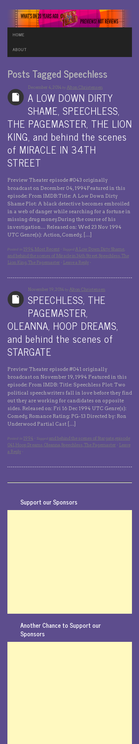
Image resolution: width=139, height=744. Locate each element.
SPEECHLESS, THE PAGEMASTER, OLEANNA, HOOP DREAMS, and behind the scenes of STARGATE (62, 325)
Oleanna (52, 445)
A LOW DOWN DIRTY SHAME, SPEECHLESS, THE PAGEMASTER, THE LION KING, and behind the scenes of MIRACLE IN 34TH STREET (69, 130)
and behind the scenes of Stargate (81, 438)
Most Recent (47, 249)
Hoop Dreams (29, 445)
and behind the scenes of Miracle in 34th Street (52, 255)
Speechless (109, 255)
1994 (28, 249)
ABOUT (20, 49)
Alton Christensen (85, 87)
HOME (18, 34)
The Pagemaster (44, 262)
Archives (15, 97)
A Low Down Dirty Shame (99, 249)
